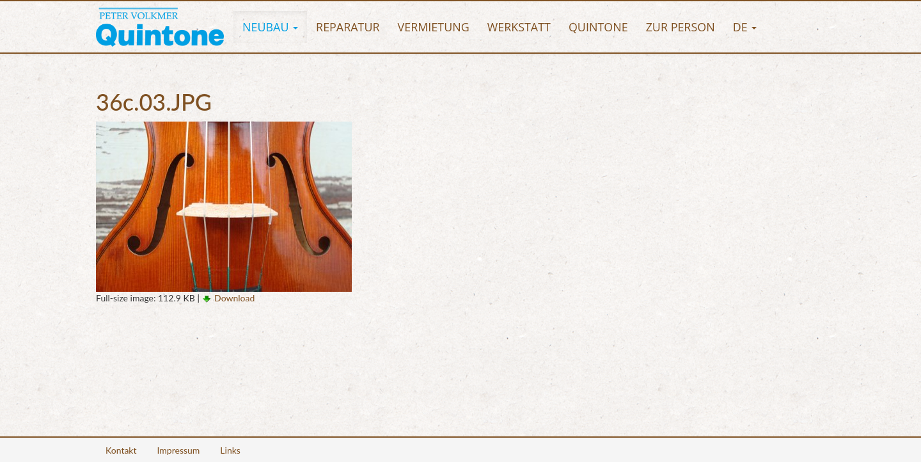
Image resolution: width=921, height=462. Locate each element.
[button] (270, 27)
